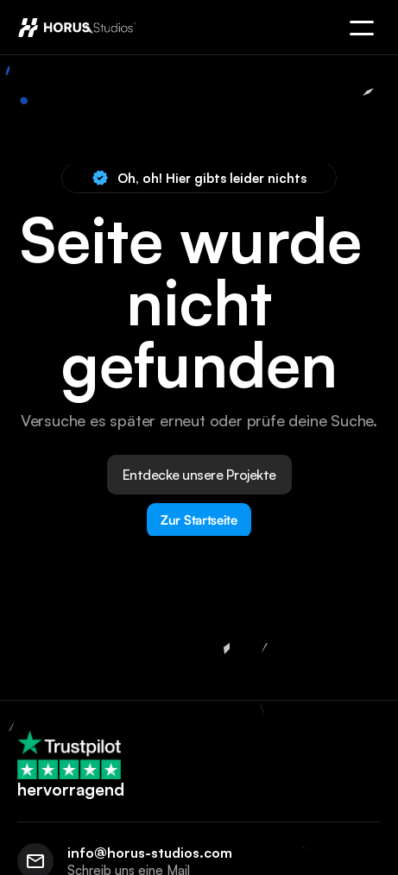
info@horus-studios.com (149, 852)
